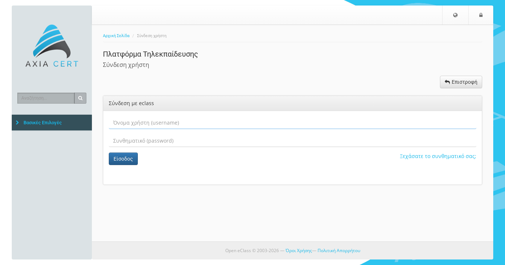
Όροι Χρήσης (299, 250)
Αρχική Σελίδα (116, 35)
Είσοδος (123, 159)
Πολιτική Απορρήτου (339, 250)
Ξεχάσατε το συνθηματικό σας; (438, 156)
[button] (455, 15)
